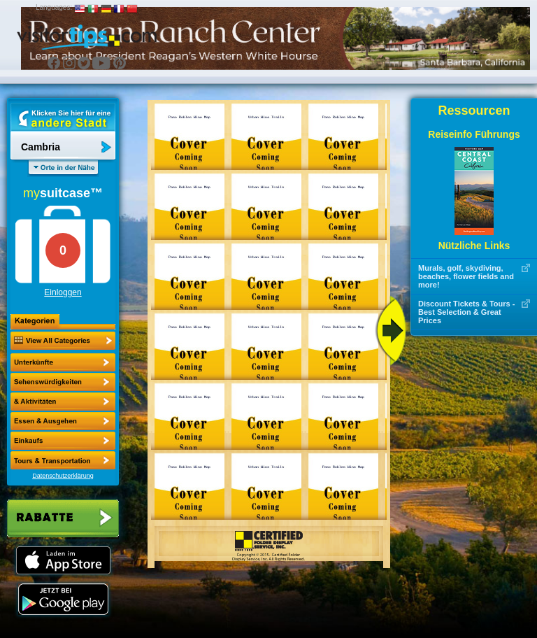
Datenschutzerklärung (63, 475)
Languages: (54, 7)
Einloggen (62, 292)
